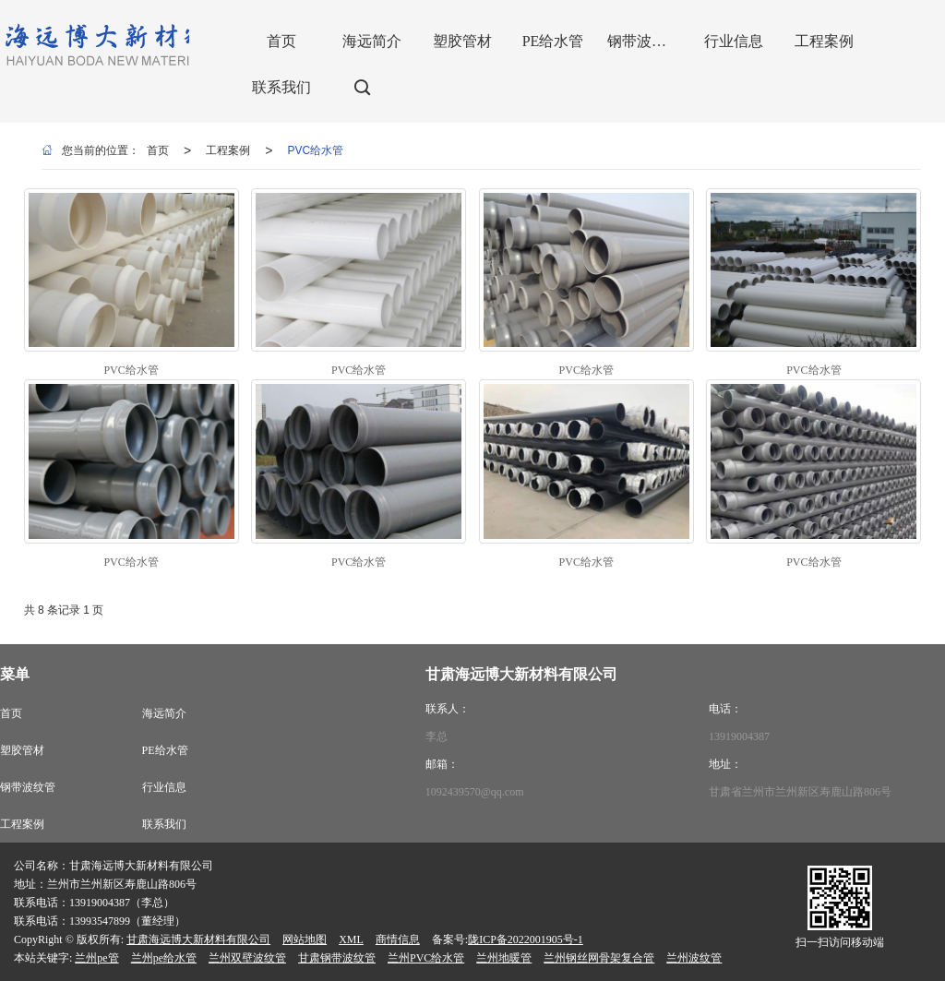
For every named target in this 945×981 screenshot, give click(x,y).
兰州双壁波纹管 (247, 957)
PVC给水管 (315, 150)
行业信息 (164, 787)
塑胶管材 (22, 750)
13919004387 (739, 736)
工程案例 (228, 150)
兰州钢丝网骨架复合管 (599, 957)
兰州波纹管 (694, 957)
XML (351, 939)
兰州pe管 (96, 957)
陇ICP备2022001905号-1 (525, 939)
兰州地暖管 (504, 957)
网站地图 (304, 939)
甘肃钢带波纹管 (337, 957)
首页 (158, 150)
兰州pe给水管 (164, 957)
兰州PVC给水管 (426, 957)
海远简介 (164, 713)
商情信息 (398, 939)
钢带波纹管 (27, 787)
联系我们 (164, 824)
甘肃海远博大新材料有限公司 (198, 939)
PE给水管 (165, 750)
